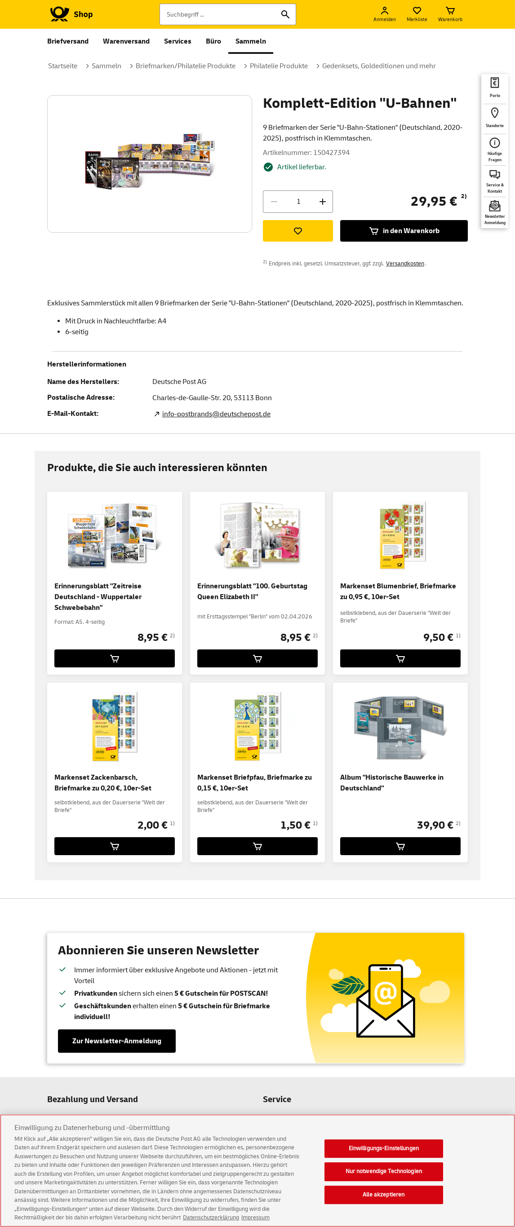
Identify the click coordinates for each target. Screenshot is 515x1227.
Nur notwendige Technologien (384, 1179)
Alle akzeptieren (383, 1202)
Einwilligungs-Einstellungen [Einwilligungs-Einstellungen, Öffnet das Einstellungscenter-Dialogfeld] (384, 1155)
